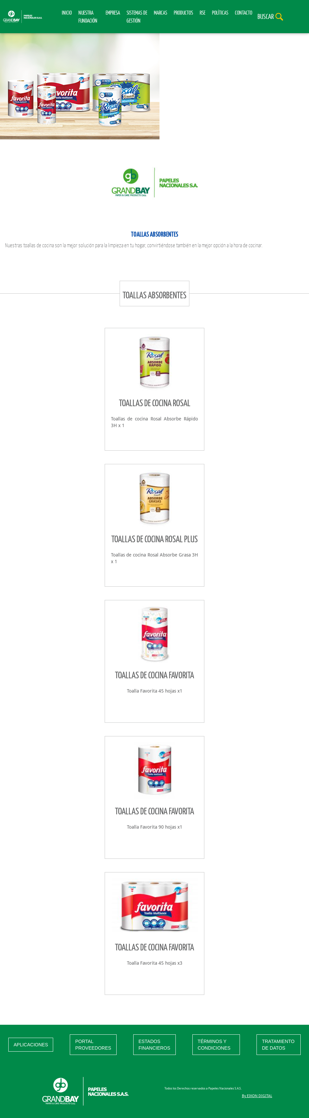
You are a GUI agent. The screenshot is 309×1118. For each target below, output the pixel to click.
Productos (183, 12)
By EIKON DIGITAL (257, 1096)
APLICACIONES (31, 1044)
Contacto (243, 12)
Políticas (220, 12)
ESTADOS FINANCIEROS (154, 1045)
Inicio (67, 12)
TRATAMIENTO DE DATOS (278, 1045)
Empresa (113, 12)
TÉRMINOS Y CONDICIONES (214, 1045)
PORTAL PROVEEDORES (93, 1045)
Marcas (160, 12)
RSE (202, 12)
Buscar (266, 16)
